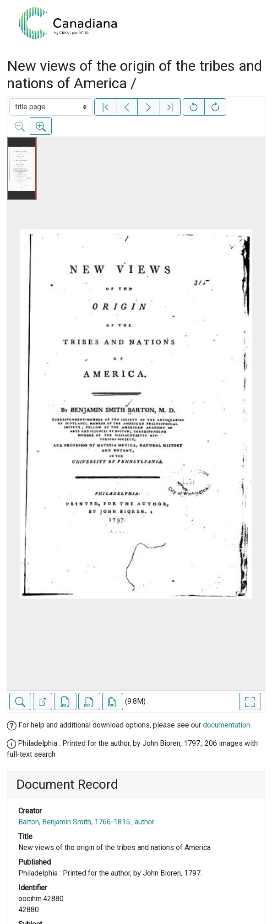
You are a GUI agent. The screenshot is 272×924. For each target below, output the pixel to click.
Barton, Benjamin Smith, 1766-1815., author (86, 822)
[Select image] (50, 107)
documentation (226, 725)
